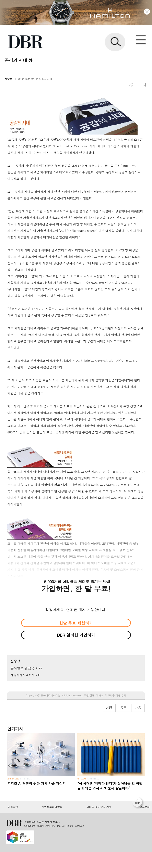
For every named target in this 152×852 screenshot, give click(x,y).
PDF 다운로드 (137, 84)
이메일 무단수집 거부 (99, 807)
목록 (123, 707)
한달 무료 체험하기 (76, 623)
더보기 (130, 84)
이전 (109, 707)
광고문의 (145, 807)
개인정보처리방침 (52, 807)
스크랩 (144, 84)
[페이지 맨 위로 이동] (138, 803)
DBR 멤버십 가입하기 (76, 635)
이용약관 (13, 807)
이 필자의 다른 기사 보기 (25, 675)
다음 (138, 707)
